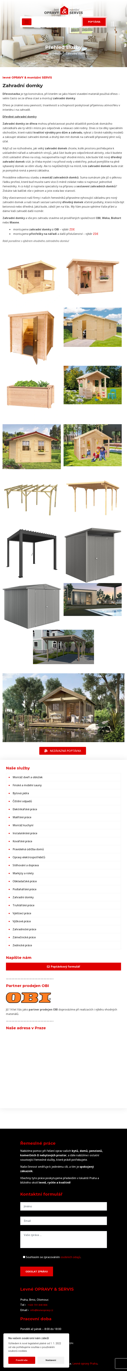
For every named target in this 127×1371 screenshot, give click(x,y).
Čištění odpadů (22, 801)
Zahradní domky (23, 897)
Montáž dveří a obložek (28, 777)
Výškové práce (22, 921)
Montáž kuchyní (23, 825)
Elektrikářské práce (25, 809)
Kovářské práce (22, 841)
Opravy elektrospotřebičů (29, 857)
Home (44, 53)
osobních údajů (70, 1257)
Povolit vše (22, 1360)
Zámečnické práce (24, 937)
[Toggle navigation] (26, 21)
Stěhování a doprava (26, 865)
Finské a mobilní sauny (27, 785)
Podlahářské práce (24, 889)
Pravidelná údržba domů (28, 849)
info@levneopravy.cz (41, 1310)
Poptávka (94, 21)
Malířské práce (22, 817)
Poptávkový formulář (63, 966)
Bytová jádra (21, 793)
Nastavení (51, 1360)
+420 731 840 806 (37, 1304)
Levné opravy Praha (84, 1363)
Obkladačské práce (25, 881)
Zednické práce (22, 945)
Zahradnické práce (24, 929)
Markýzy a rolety (23, 873)
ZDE (72, 229)
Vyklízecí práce (22, 913)
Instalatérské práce (25, 833)
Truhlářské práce (23, 905)
